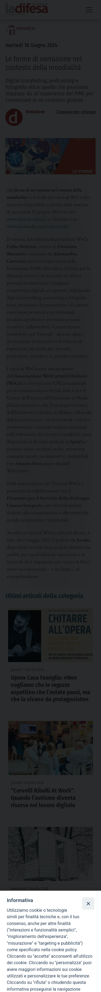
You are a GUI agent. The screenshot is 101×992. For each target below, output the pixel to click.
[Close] (88, 903)
